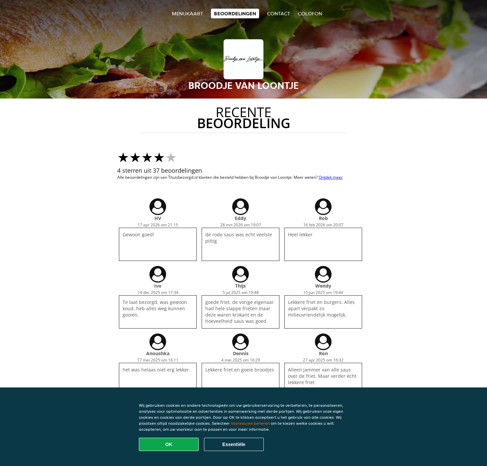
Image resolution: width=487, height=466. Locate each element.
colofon (310, 13)
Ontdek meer (331, 177)
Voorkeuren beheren (250, 423)
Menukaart (187, 13)
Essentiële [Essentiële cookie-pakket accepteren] (233, 444)
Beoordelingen (235, 13)
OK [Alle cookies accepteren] (168, 444)
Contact (278, 13)
